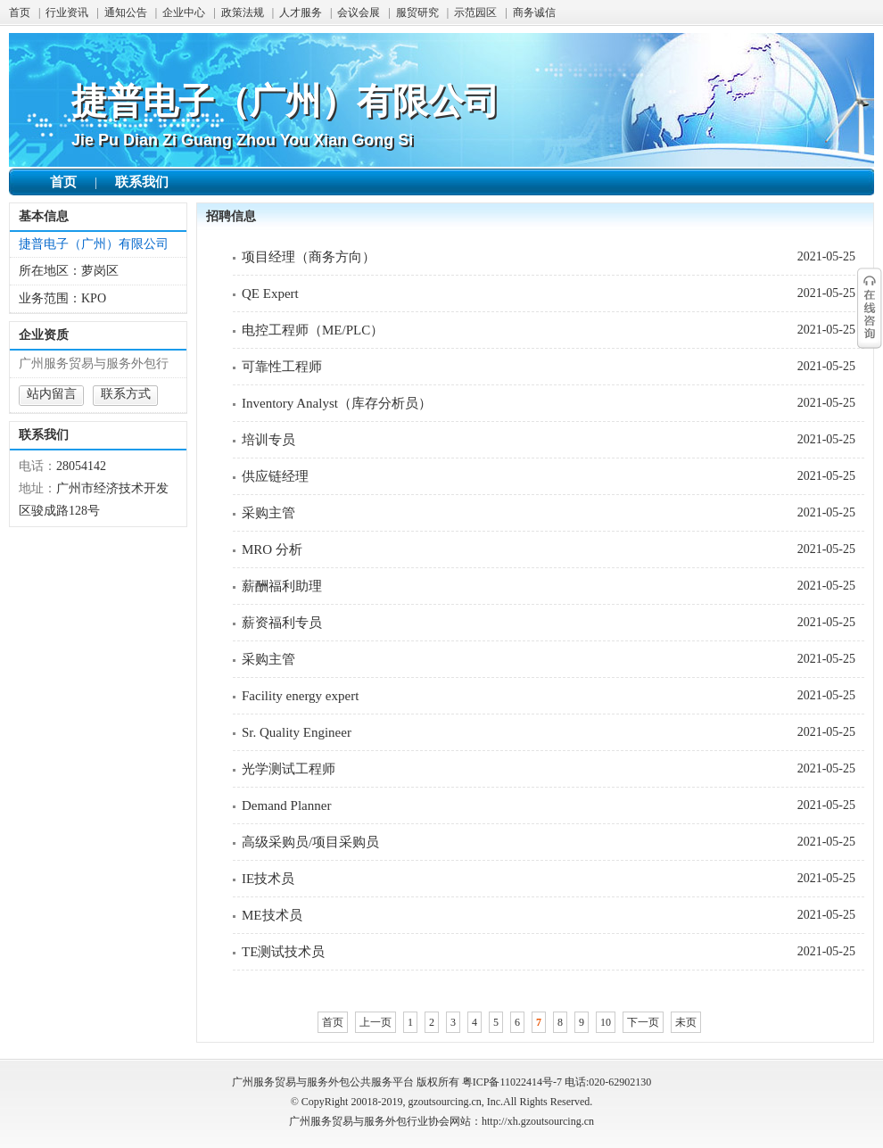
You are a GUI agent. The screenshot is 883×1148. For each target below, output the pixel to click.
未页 (686, 1022)
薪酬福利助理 (282, 586)
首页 (19, 12)
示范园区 (475, 12)
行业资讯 (66, 12)
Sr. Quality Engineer (296, 732)
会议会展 (358, 12)
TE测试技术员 (283, 952)
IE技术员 (268, 878)
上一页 (375, 1022)
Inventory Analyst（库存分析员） (337, 403)
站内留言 (52, 394)
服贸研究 (417, 12)
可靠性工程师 (282, 366)
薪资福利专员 (282, 622)
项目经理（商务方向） (308, 257)
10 (605, 1022)
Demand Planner (286, 805)
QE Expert (270, 293)
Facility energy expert (300, 696)
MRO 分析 (272, 549)
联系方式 (126, 394)
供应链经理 (275, 476)
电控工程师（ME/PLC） (313, 330)
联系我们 (142, 182)
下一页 (643, 1022)
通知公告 (125, 12)
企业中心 (183, 12)
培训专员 (268, 440)
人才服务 (300, 12)
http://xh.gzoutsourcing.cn (538, 1121)
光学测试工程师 (288, 769)
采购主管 (268, 513)
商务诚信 (534, 12)
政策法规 (242, 12)
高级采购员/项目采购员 (310, 842)
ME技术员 (272, 915)
